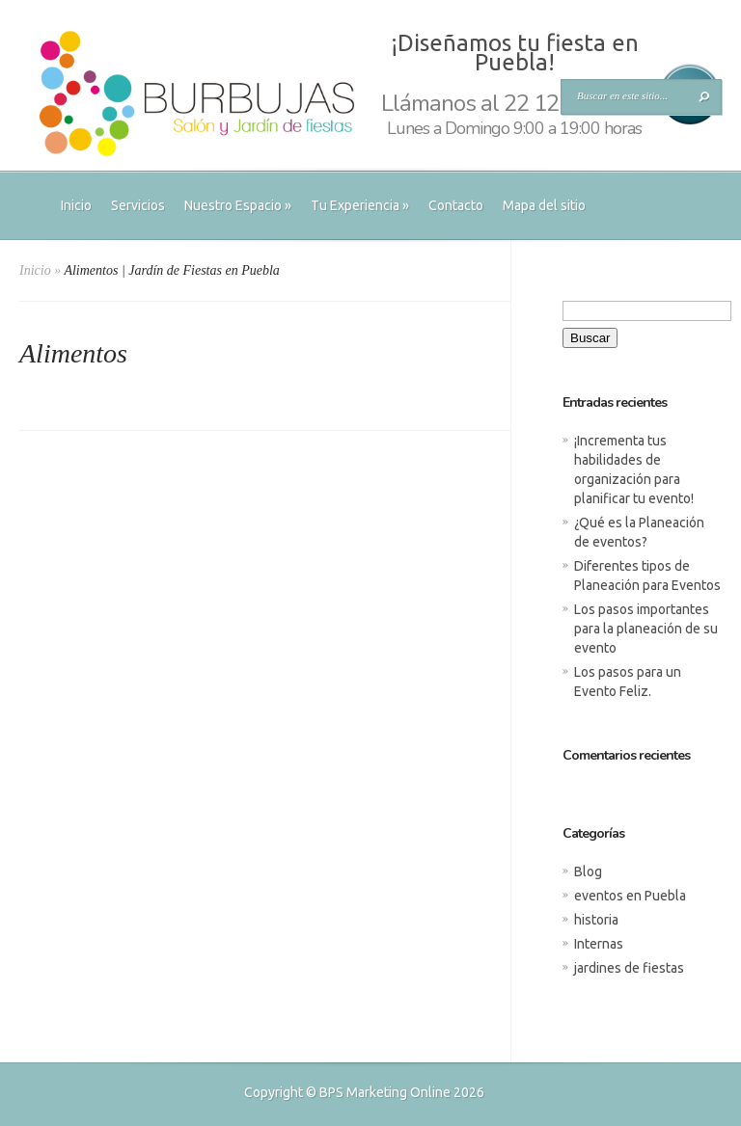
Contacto (455, 205)
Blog (588, 871)
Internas (598, 944)
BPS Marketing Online (385, 1092)
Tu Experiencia (360, 205)
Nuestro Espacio (237, 205)
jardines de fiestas (629, 968)
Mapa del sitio (544, 205)
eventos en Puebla (630, 895)
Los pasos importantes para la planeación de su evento (646, 629)
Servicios (138, 205)
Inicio (76, 205)
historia (596, 919)
